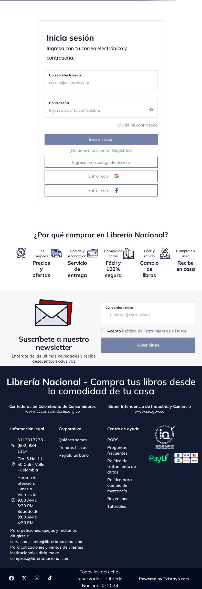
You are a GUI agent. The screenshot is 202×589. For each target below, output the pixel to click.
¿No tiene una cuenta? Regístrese (101, 150)
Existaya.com (176, 578)
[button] (151, 110)
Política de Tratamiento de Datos (154, 330)
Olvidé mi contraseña (137, 125)
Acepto (147, 330)
